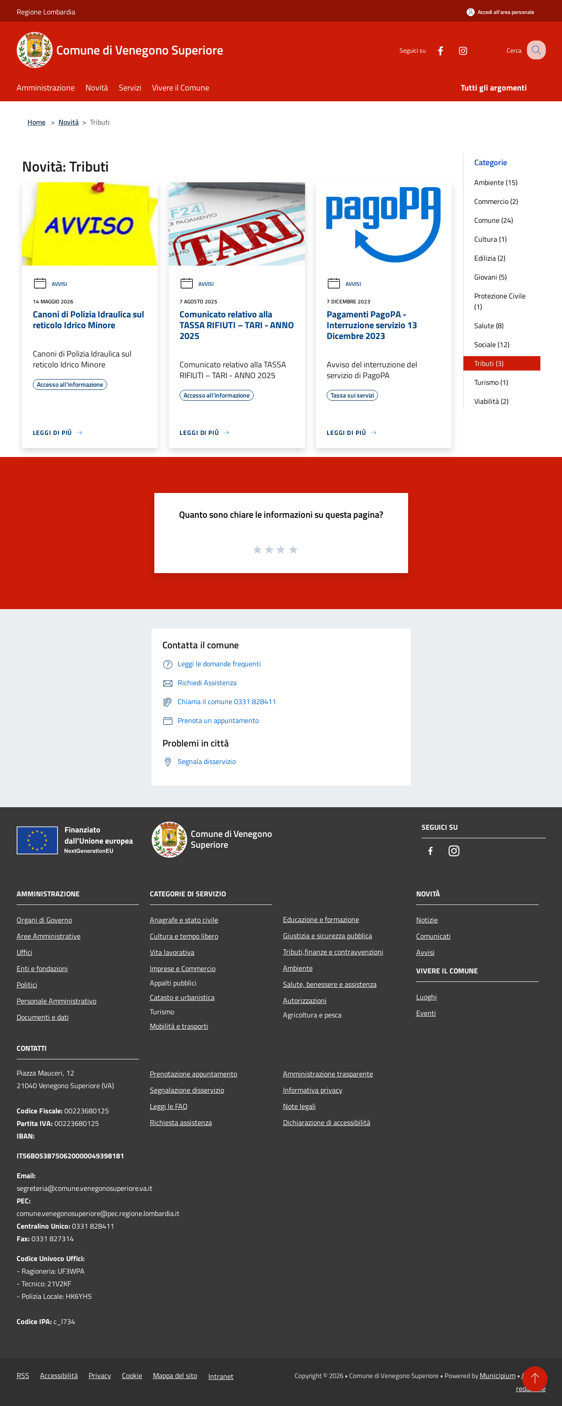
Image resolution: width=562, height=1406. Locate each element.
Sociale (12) (491, 344)
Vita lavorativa (172, 952)
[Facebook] (432, 50)
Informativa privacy (312, 1090)
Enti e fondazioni (42, 968)
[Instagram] (455, 50)
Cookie (132, 1375)
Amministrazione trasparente (328, 1073)
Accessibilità (59, 1375)
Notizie (427, 919)
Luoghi (426, 996)
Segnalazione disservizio (187, 1090)
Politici (27, 984)
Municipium (498, 1375)
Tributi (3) (489, 363)
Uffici (24, 952)
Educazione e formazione (321, 919)
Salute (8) (489, 325)
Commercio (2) (496, 201)
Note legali (299, 1106)
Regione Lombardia (46, 11)
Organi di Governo (44, 919)
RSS (23, 1375)
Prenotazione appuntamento (193, 1073)
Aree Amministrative (49, 936)
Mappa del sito (175, 1375)
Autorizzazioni (305, 1000)
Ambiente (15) (495, 182)
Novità (68, 122)
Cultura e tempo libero (184, 936)
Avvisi (50, 284)
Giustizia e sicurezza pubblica (327, 935)
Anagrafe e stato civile (184, 919)
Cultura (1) (490, 239)
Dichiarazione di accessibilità (326, 1122)
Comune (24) (493, 220)
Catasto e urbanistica (182, 997)
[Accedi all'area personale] (500, 12)
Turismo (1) (491, 382)
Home (36, 122)
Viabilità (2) (491, 401)
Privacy (100, 1375)
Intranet (221, 1376)
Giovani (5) (490, 276)
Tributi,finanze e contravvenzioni (333, 951)
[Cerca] (535, 50)
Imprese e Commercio (183, 968)
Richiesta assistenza (181, 1122)
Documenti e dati (43, 1017)
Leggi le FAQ (169, 1106)
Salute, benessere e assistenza (330, 984)
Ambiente (298, 968)
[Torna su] (535, 1379)
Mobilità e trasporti (179, 1026)
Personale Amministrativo (56, 1000)
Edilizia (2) (489, 258)
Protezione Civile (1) (500, 301)
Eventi (426, 1013)
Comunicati (433, 936)
